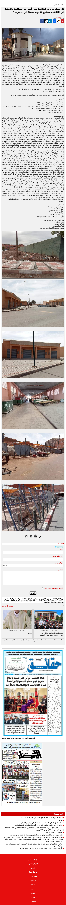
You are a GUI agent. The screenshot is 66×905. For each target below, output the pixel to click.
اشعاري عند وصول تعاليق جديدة (53, 588)
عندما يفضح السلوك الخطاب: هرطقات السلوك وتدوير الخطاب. (41, 823)
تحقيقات (39, 640)
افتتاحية (23, 640)
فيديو (17, 640)
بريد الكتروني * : (58, 556)
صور (33, 889)
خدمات (29, 640)
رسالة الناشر (33, 860)
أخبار (56, 4)
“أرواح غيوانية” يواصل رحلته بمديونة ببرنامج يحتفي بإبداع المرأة (41, 849)
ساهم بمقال (33, 877)
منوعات (6, 640)
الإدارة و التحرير (24, 642)
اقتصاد (12, 640)
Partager (39, 537)
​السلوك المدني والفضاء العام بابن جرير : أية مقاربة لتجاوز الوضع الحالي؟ (38, 826)
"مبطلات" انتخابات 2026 (54, 833)
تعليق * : (60, 569)
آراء (34, 640)
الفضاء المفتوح (41, 642)
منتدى (33, 898)
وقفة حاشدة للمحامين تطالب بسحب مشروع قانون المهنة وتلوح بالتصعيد (51, 634)
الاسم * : (60, 549)
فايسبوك (33, 902)
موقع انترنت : (59, 563)
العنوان (33, 868)
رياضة (57, 640)
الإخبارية (33, 881)
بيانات (33, 642)
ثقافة (51, 640)
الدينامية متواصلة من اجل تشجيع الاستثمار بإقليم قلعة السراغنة (41, 818)
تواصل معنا (33, 872)
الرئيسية (62, 4)
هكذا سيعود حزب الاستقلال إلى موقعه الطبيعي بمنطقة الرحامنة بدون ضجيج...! (36, 835)
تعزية (60, 820)
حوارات (46, 640)
